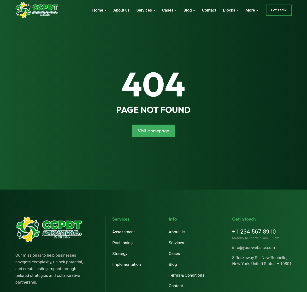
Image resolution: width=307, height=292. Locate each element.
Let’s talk (279, 9)
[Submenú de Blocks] (237, 10)
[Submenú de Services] (154, 10)
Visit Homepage (153, 130)
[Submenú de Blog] (194, 10)
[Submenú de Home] (105, 10)
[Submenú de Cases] (175, 10)
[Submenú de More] (257, 10)
